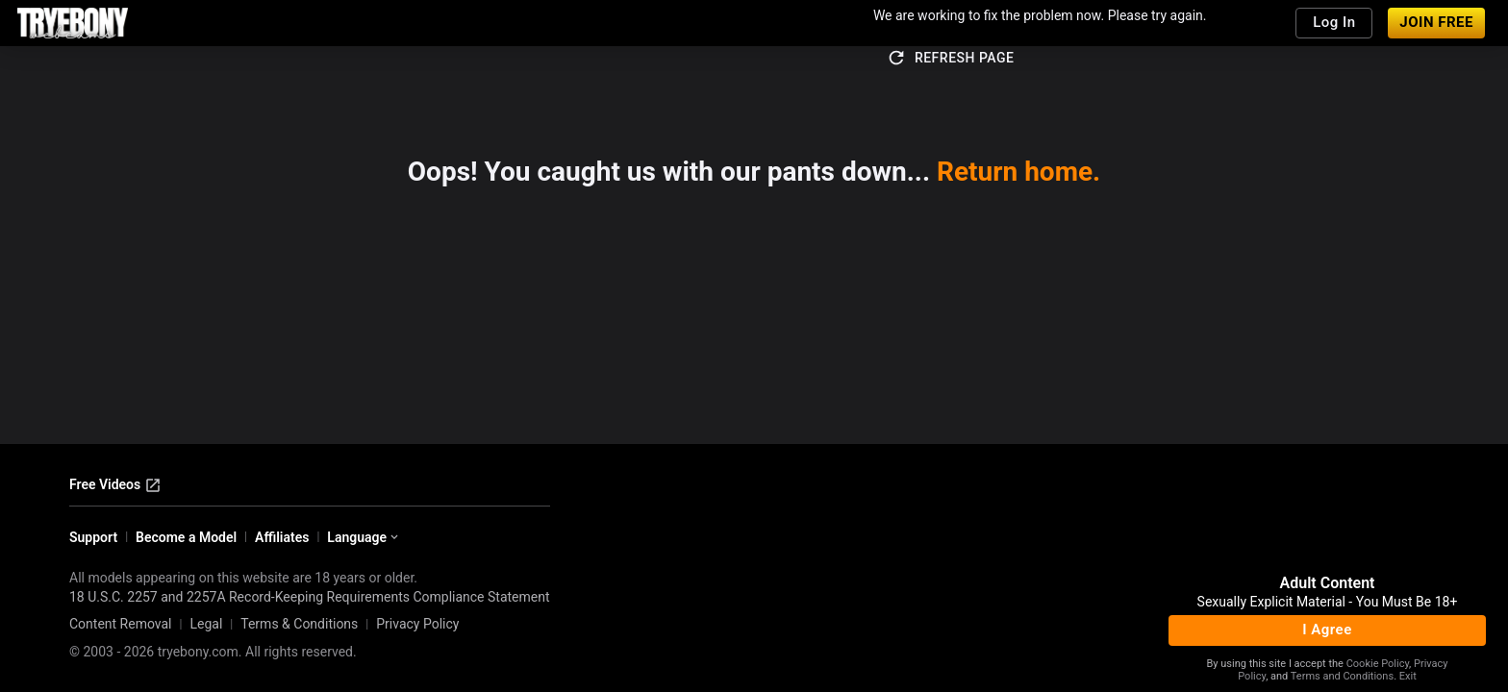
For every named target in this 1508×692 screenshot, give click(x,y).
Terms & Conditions (299, 623)
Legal (205, 623)
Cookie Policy (1377, 663)
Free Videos (115, 485)
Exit (1408, 676)
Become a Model (186, 537)
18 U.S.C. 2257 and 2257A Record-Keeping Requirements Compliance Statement (309, 597)
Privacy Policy (417, 623)
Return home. (1018, 171)
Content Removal (120, 623)
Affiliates (282, 537)
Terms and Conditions (1342, 676)
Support (93, 537)
